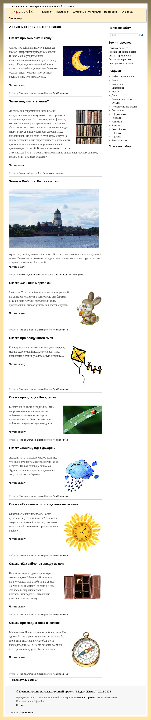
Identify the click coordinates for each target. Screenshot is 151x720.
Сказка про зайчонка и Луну (30, 38)
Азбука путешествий (29, 274)
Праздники (62, 11)
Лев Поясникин (61, 93)
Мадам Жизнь (27, 712)
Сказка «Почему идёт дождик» (32, 448)
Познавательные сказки (31, 93)
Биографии (117, 84)
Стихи (118, 136)
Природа (116, 117)
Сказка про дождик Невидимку (32, 397)
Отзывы (116, 102)
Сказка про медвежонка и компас (34, 623)
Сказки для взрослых (120, 59)
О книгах (127, 11)
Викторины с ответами (121, 63)
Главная (47, 11)
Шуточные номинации (87, 11)
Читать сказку (17, 85)
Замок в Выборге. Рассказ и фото (34, 181)
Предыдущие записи (23, 680)
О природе (15, 18)
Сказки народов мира (120, 55)
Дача (114, 95)
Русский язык (119, 129)
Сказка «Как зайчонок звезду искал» (36, 563)
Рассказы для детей (119, 48)
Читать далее (18, 165)
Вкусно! (116, 91)
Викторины (111, 11)
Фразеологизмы (120, 140)
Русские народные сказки (122, 51)
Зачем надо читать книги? (29, 101)
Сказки (118, 133)
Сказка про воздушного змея (31, 338)
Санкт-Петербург (75, 274)
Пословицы (118, 110)
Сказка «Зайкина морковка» (30, 283)
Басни (115, 80)
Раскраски (117, 121)
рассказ (59, 173)
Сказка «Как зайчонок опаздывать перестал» (43, 504)
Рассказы (24, 173)
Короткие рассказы (122, 99)
